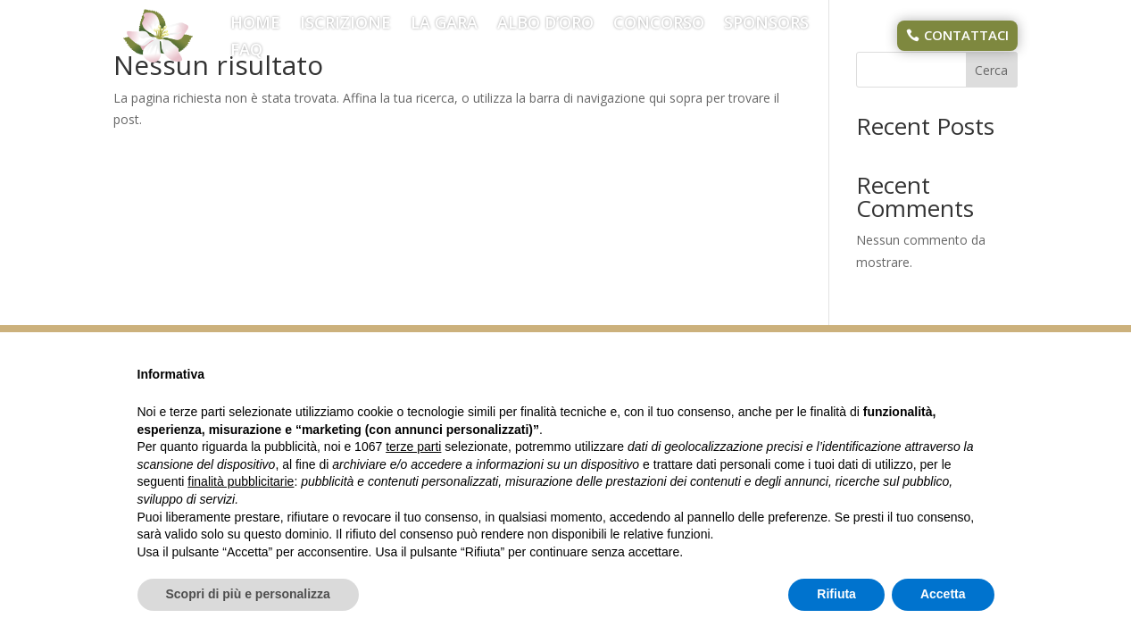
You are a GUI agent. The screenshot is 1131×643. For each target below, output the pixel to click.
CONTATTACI (966, 35)
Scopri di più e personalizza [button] (248, 594)
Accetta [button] (943, 594)
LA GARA (444, 24)
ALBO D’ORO (545, 24)
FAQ (246, 51)
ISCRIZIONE (345, 24)
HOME (255, 24)
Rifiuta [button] (836, 594)
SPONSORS (766, 24)
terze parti (413, 446)
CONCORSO (658, 24)
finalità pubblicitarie (240, 481)
